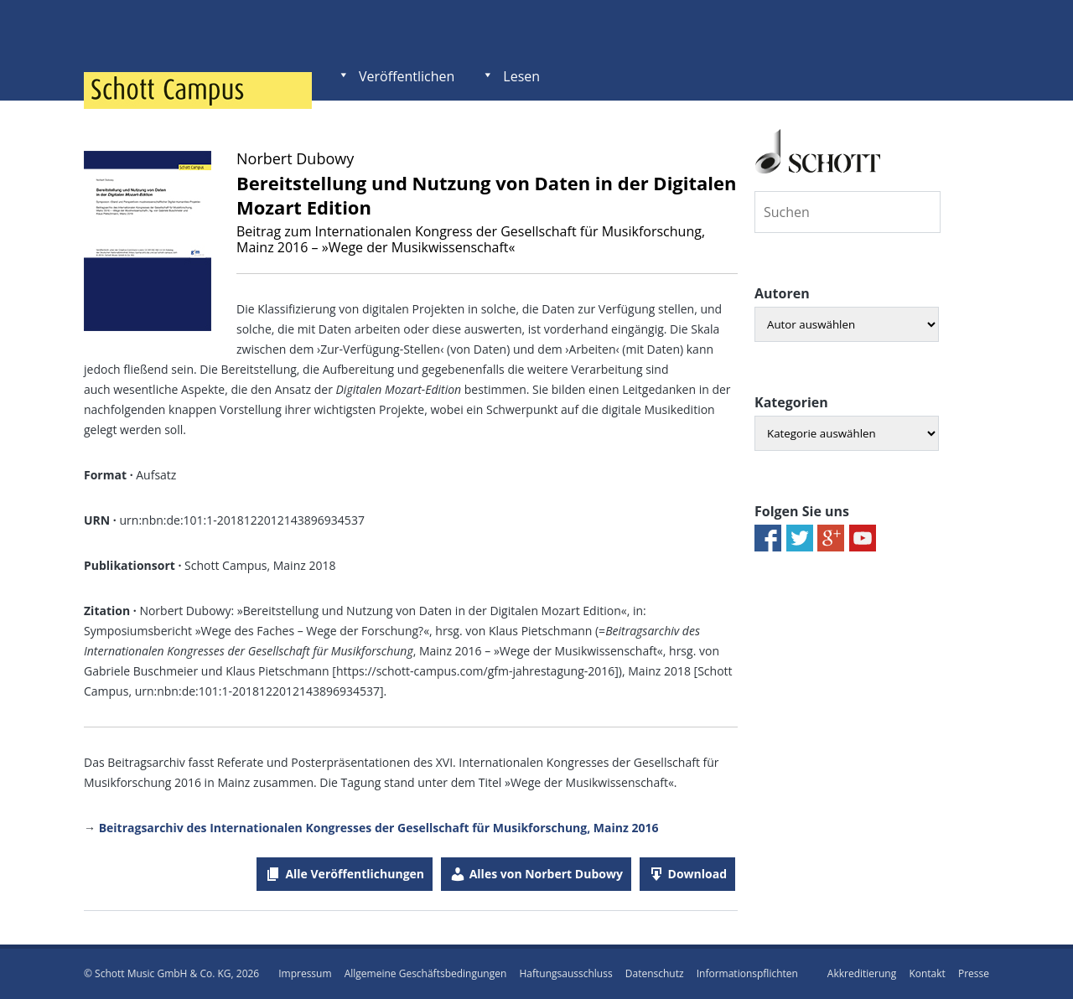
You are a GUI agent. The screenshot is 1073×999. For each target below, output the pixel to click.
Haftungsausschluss (565, 973)
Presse (973, 973)
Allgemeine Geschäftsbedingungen (426, 973)
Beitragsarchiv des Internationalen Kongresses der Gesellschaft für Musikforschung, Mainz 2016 (379, 828)
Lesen (521, 76)
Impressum (304, 973)
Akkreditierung (861, 973)
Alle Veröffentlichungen (354, 874)
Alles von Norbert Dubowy (546, 874)
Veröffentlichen (406, 76)
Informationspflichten (747, 973)
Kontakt (927, 973)
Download (697, 874)
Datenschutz (654, 973)
